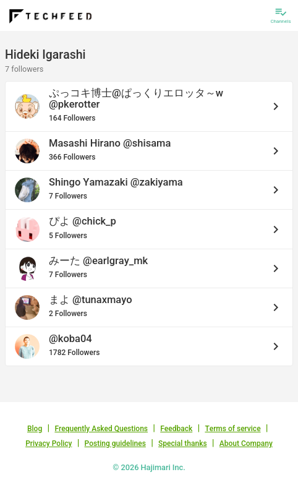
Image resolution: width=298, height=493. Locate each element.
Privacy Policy (48, 443)
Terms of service (232, 428)
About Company (246, 443)
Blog (34, 428)
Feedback (176, 428)
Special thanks (182, 443)
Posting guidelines (115, 443)
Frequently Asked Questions (101, 428)
